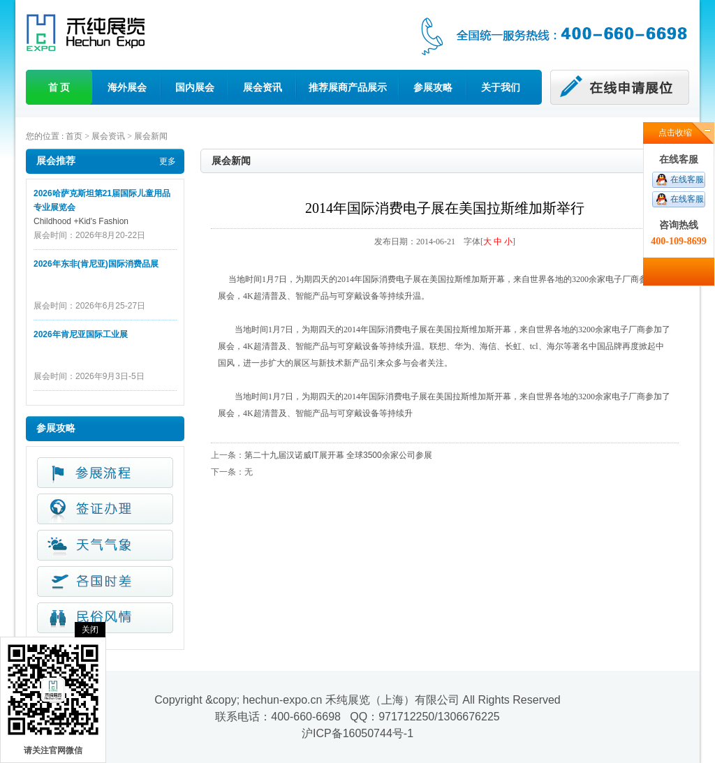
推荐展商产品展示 (348, 87)
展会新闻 (151, 136)
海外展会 (127, 87)
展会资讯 (262, 87)
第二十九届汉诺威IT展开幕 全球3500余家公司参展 (338, 455)
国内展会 (194, 87)
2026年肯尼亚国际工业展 (81, 334)
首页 (74, 136)
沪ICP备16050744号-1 (357, 733)
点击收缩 (675, 133)
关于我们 (500, 87)
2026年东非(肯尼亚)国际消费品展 (96, 264)
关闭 (90, 630)
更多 (167, 161)
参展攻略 (432, 87)
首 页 (59, 87)
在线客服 (687, 179)
